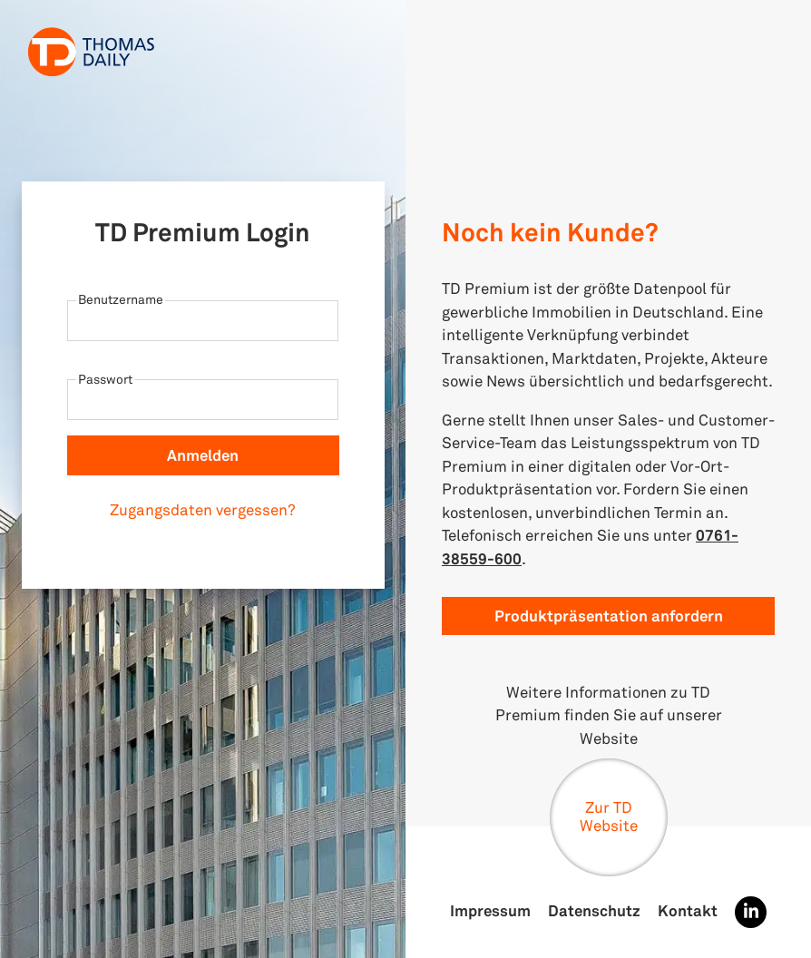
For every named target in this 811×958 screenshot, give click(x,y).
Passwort (105, 378)
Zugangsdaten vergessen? (203, 509)
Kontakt (688, 910)
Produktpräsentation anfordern (608, 615)
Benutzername (120, 299)
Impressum (490, 910)
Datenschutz (594, 910)
